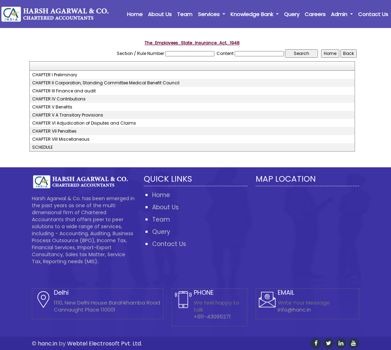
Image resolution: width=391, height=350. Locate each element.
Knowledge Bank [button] (252, 14)
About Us (160, 14)
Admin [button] (340, 14)
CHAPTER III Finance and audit (64, 91)
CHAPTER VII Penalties (54, 131)
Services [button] (209, 14)
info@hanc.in (294, 309)
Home (135, 14)
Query (291, 14)
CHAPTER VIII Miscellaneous (61, 139)
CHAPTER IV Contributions (59, 99)
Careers (315, 14)
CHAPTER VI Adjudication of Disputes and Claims (84, 123)
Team (184, 14)
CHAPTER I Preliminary (54, 75)
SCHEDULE (42, 147)
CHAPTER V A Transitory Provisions (67, 115)
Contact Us (373, 14)
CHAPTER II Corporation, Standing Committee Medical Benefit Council (105, 83)
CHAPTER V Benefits (52, 107)
